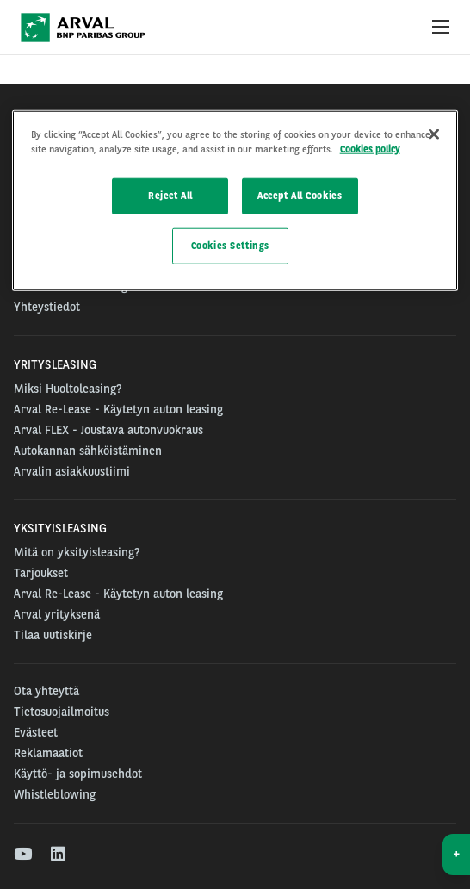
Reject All (170, 196)
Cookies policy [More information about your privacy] (370, 149)
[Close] (434, 134)
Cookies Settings (230, 245)
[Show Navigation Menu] (440, 27)
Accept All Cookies (299, 196)
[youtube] (22, 854)
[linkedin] (59, 854)
